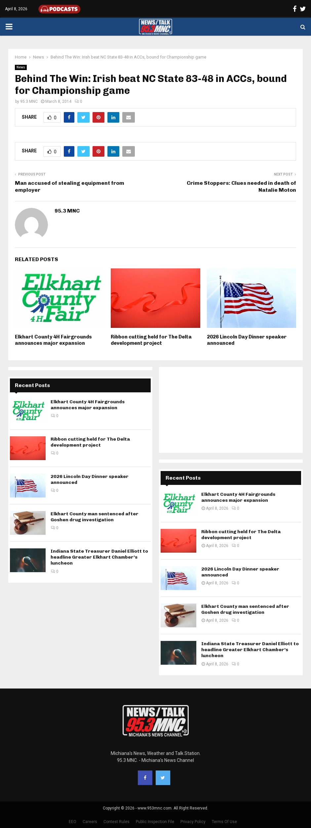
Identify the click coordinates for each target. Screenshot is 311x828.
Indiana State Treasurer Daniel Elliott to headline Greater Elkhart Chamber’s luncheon (99, 557)
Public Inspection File (155, 821)
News (21, 67)
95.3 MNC (29, 101)
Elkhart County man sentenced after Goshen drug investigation (94, 517)
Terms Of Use (224, 821)
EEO (72, 821)
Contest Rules (116, 821)
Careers (90, 821)
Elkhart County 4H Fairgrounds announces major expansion (53, 340)
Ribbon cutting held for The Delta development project (151, 340)
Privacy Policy (193, 821)
